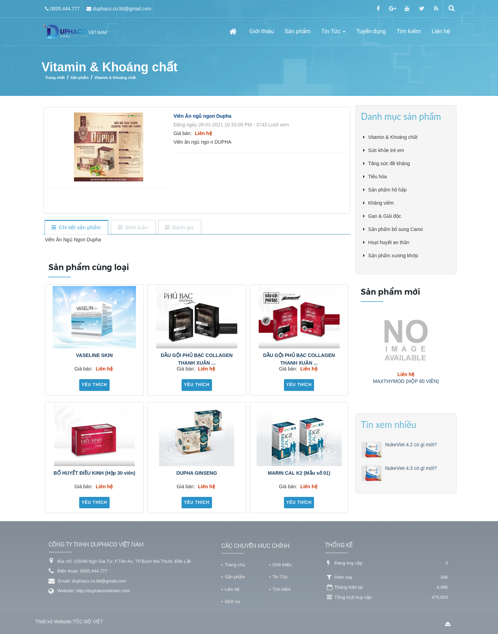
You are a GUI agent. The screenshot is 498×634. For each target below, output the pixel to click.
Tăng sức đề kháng (389, 163)
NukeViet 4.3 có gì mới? (411, 500)
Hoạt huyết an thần (388, 242)
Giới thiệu (282, 595)
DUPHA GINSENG (196, 473)
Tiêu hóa (377, 176)
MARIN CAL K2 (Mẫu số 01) (299, 473)
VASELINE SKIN (94, 355)
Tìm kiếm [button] (409, 31)
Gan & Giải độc (384, 216)
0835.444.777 (65, 8)
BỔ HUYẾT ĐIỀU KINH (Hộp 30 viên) (94, 473)
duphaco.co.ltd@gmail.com (122, 8)
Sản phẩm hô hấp (387, 190)
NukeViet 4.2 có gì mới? (411, 476)
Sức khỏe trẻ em (386, 150)
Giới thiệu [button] (261, 31)
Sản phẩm (235, 607)
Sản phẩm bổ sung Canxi (395, 229)
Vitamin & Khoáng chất (392, 137)
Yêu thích (94, 384)
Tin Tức (280, 607)
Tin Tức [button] (333, 33)
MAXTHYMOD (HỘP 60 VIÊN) (406, 381)
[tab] (76, 227)
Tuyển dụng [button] (371, 31)
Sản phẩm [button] (298, 31)
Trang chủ (235, 595)
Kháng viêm (381, 203)
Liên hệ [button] (441, 31)
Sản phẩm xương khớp (393, 255)
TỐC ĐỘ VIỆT (61, 621)
